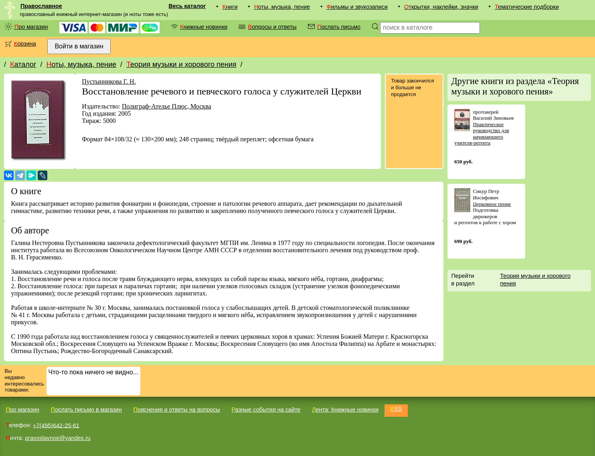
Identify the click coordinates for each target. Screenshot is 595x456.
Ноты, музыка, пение (282, 7)
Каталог (23, 64)
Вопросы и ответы (272, 27)
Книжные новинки (203, 27)
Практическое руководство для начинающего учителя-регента (481, 133)
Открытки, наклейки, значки (441, 7)
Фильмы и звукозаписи (357, 7)
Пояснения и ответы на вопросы (177, 409)
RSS (396, 409)
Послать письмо (338, 27)
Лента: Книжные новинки (345, 409)
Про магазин (31, 27)
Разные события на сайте (265, 409)
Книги (230, 7)
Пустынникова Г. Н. (109, 81)
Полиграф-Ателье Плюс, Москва (166, 106)
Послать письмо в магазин (86, 409)
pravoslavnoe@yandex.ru (57, 438)
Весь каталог (187, 6)
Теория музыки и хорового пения (181, 64)
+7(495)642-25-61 (56, 425)
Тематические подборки (527, 7)
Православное (41, 6)
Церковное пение (492, 204)
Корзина (25, 43)
